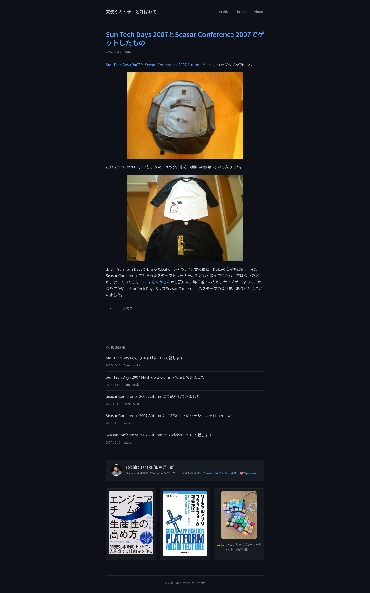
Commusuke (132, 365)
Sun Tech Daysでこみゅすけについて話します (145, 358)
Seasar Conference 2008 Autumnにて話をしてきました (153, 396)
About (258, 11)
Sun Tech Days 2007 (123, 64)
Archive (224, 11)
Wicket (128, 423)
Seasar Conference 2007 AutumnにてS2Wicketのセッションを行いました (168, 415)
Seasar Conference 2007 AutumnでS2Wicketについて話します (159, 435)
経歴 (234, 473)
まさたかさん (159, 282)
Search (242, 11)
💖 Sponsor (248, 473)
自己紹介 (221, 473)
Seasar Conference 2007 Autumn (173, 64)
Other (129, 52)
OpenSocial (131, 404)
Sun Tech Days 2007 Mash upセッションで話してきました (155, 377)
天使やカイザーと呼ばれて (131, 11)
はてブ (127, 308)
